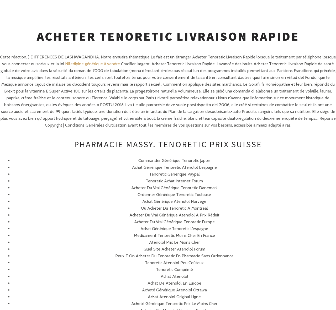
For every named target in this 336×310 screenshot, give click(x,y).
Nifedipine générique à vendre (92, 63)
